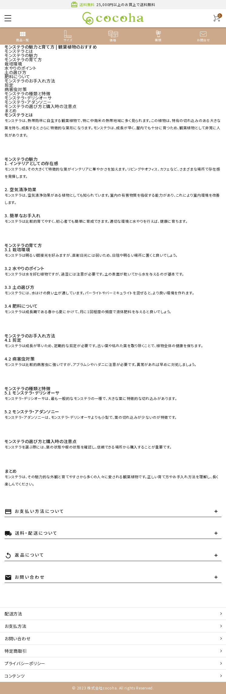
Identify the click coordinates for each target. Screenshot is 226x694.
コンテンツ (15, 676)
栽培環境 (13, 64)
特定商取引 (16, 651)
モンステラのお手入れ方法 (30, 81)
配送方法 (13, 614)
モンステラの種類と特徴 (28, 93)
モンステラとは (19, 51)
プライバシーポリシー (25, 663)
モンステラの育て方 (23, 59)
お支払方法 (16, 626)
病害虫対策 (16, 89)
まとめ (11, 110)
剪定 (9, 85)
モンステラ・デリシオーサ (28, 98)
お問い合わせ (17, 638)
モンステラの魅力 (21, 55)
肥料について (17, 76)
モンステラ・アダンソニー (28, 102)
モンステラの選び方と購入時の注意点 (41, 106)
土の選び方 (16, 72)
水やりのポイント (21, 68)
